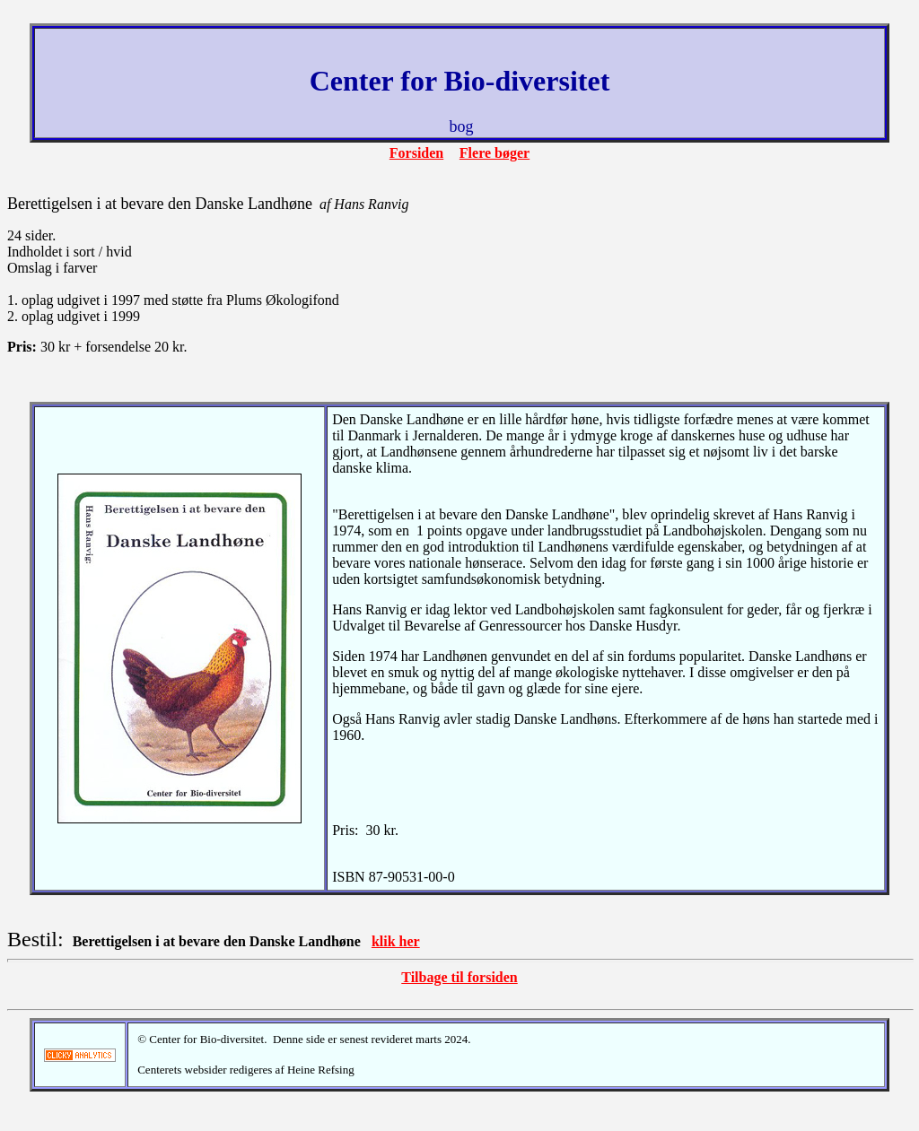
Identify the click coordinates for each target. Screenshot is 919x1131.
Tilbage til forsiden (459, 977)
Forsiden (416, 153)
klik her (396, 941)
